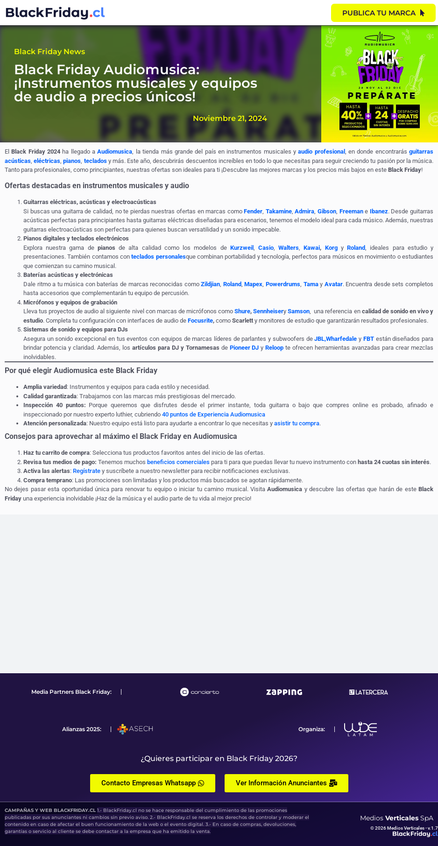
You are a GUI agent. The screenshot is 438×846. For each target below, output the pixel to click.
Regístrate (86, 470)
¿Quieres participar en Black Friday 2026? (219, 758)
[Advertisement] (219, 594)
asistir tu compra (296, 423)
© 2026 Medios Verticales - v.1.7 (404, 828)
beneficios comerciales (178, 461)
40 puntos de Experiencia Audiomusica (213, 414)
